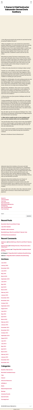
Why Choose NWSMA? (6, 207)
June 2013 (3, 343)
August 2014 (4, 308)
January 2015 (4, 295)
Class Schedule (5, 199)
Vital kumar (4, 242)
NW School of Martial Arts (7, 204)
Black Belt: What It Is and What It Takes (10, 224)
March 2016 (4, 276)
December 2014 (5, 297)
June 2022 (3, 262)
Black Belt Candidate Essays (8, 372)
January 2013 (4, 357)
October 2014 (4, 303)
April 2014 (3, 316)
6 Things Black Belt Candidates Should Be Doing (19, 253)
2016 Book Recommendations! (8, 234)
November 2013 (5, 330)
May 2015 (3, 284)
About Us (3, 198)
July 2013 (3, 341)
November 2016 (5, 268)
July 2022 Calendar (6, 226)
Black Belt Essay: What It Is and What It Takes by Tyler (14, 232)
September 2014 (5, 305)
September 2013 (5, 335)
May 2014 (3, 314)
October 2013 (4, 332)
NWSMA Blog (4, 205)
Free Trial (3, 201)
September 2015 (5, 279)
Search (2, 213)
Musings (3, 391)
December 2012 (5, 359)
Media (2, 386)
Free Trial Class (5, 209)
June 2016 (3, 270)
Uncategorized (5, 399)
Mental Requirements (6, 388)
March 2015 (4, 289)
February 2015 (4, 292)
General (3, 377)
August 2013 (4, 338)
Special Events (4, 396)
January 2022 (4, 265)
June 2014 (3, 311)
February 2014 (4, 322)
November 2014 (5, 300)
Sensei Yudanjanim (5, 249)
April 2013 (3, 349)
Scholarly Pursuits (5, 394)
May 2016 (3, 273)
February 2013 (4, 354)
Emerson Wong (5, 245)
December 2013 (5, 327)
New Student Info (5, 202)
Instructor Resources (6, 380)
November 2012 (5, 362)
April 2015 (3, 287)
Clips (2, 375)
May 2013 (3, 346)
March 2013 (4, 351)
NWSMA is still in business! (7, 229)
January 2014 (4, 324)
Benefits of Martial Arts (7, 369)
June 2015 (3, 281)
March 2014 (4, 319)
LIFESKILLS (4, 383)
